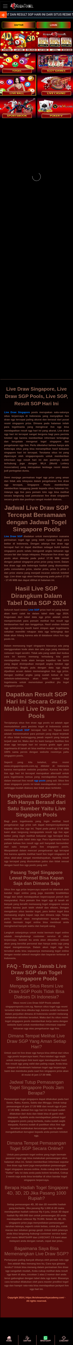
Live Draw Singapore (17, 412)
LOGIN (53, 25)
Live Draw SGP (13, 536)
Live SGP (34, 609)
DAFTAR (18, 25)
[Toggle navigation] (5, 6)
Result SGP (22, 730)
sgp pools (40, 780)
